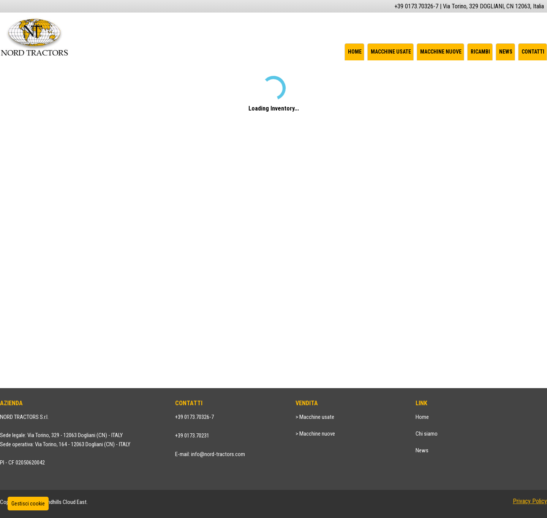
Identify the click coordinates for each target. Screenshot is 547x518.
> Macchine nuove (315, 433)
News (505, 52)
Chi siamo (427, 433)
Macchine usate (391, 52)
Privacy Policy (530, 501)
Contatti (533, 52)
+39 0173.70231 (192, 435)
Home (355, 52)
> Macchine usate (315, 417)
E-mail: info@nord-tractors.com (210, 454)
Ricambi (480, 52)
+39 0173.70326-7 (194, 417)
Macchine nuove (441, 52)
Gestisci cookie (28, 504)
